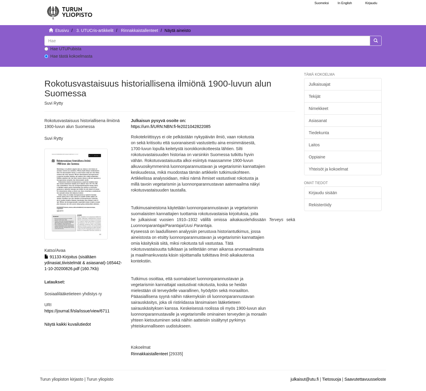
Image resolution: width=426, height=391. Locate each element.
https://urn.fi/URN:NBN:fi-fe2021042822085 (170, 126)
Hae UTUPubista (62, 48)
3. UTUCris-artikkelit (94, 30)
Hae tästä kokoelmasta (68, 56)
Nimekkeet (318, 108)
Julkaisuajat (319, 84)
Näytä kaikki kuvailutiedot (67, 324)
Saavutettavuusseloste (365, 379)
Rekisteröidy (320, 204)
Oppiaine (317, 157)
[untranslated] (207, 41)
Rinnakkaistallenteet (139, 30)
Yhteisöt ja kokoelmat (328, 169)
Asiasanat (318, 120)
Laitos (314, 144)
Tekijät (315, 96)
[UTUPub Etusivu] (69, 10)
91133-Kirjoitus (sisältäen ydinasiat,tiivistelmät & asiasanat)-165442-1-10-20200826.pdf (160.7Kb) (83, 262)
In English (345, 3)
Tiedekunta (319, 132)
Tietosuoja (331, 379)
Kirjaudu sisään (323, 192)
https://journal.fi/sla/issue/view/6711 (76, 311)
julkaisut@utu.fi (305, 379)
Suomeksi (321, 3)
